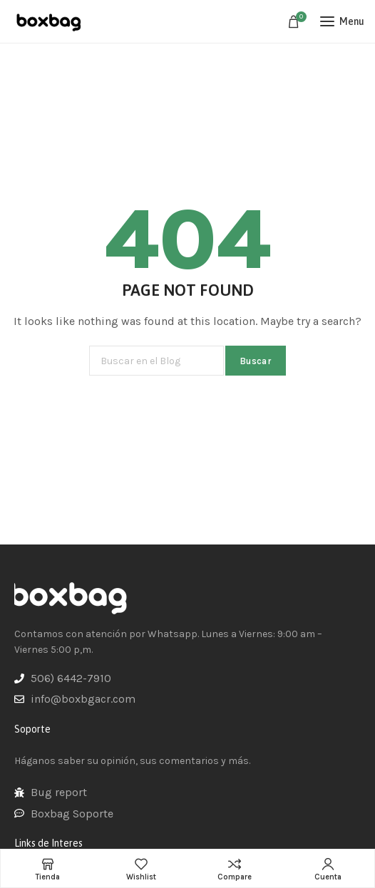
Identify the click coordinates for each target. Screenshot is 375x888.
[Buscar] (156, 361)
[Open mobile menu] (342, 21)
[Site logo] (50, 21)
